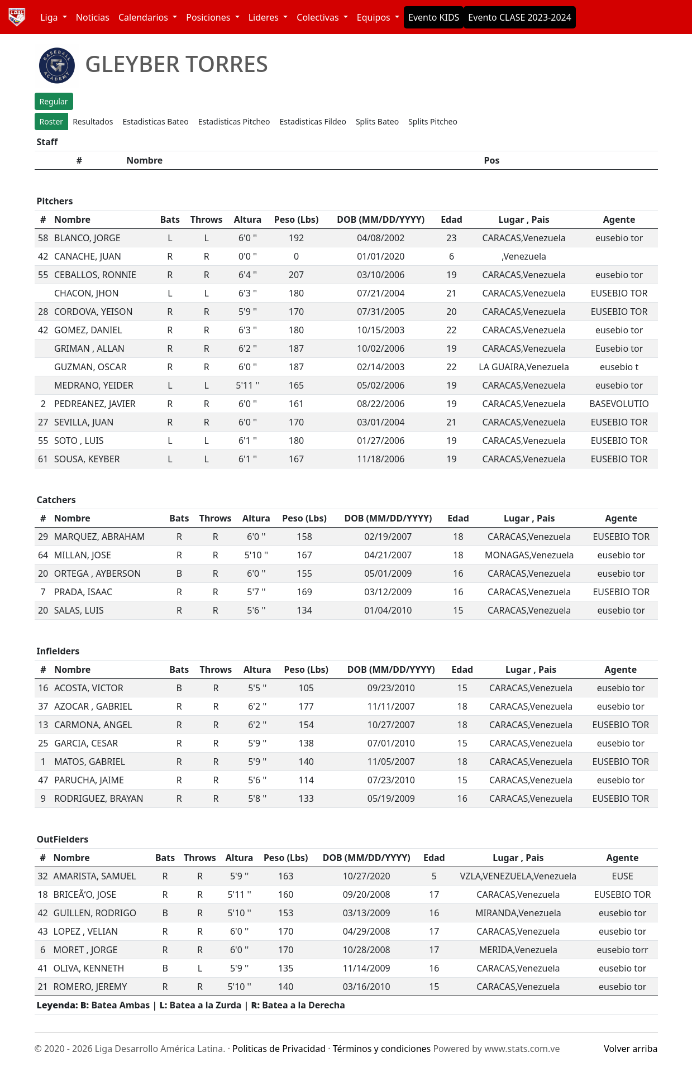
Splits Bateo (377, 121)
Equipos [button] (375, 17)
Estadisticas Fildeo (313, 121)
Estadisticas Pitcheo (234, 121)
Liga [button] (50, 17)
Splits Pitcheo (432, 121)
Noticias (92, 17)
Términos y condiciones (382, 1048)
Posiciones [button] (209, 17)
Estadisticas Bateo (155, 121)
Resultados (93, 121)
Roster (52, 121)
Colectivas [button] (319, 17)
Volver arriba (630, 1048)
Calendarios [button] (144, 17)
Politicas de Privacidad (279, 1048)
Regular (54, 101)
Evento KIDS (433, 17)
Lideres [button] (265, 17)
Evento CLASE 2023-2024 (519, 17)
